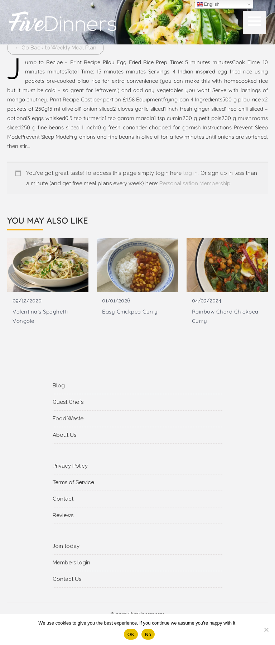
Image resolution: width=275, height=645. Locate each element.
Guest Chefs (68, 402)
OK (130, 634)
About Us (64, 435)
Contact (63, 499)
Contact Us (67, 579)
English (208, 4)
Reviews (63, 515)
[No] (266, 629)
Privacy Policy (70, 466)
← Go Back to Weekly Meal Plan (55, 47)
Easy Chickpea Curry (130, 311)
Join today (66, 546)
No (148, 634)
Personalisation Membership (195, 183)
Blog (59, 385)
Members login (71, 562)
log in (190, 173)
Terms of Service (73, 482)
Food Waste (68, 418)
